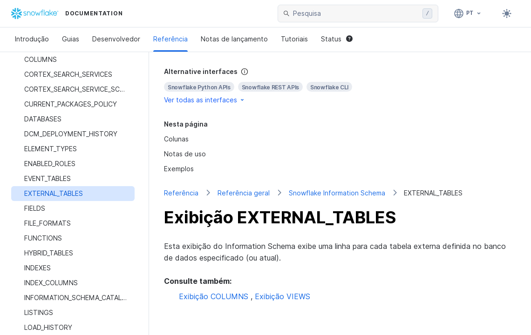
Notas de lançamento (234, 39)
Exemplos (179, 169)
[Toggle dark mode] (506, 13)
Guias (70, 39)
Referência (170, 39)
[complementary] (340, 86)
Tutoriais (294, 39)
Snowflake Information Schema (337, 193)
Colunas (176, 139)
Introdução (32, 39)
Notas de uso (185, 154)
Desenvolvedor (116, 39)
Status (337, 39)
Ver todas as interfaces (204, 100)
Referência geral (244, 193)
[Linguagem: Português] (467, 13)
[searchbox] (356, 13)
